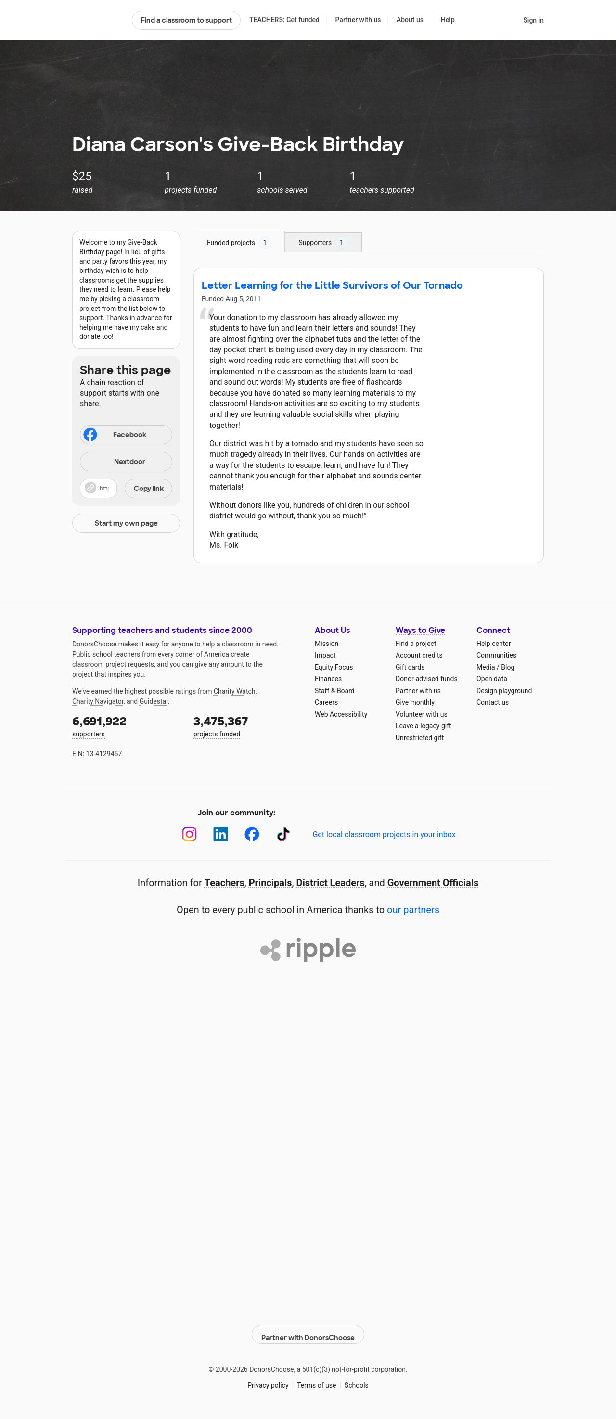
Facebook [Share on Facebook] (114, 435)
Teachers (224, 883)
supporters (126, 725)
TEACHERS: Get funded (284, 20)
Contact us (492, 702)
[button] (126, 488)
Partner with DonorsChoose (308, 1329)
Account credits (419, 655)
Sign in (533, 20)
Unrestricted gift (420, 738)
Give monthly (415, 702)
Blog (507, 667)
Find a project (416, 643)
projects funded (247, 725)
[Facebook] (252, 834)
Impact (325, 655)
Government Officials (433, 883)
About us (410, 20)
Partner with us (358, 20)
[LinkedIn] (220, 834)
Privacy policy (267, 1380)
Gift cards (410, 667)
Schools (357, 1380)
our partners (413, 910)
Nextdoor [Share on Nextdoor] (114, 462)
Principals (270, 883)
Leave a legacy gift (423, 726)
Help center (493, 643)
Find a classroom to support (186, 20)
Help (448, 20)
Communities (496, 655)
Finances (328, 679)
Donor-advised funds (427, 679)
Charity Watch (235, 691)
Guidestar (154, 701)
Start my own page (126, 523)
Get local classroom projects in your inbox (383, 834)
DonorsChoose (98, 20)
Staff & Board (335, 691)
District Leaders (330, 883)
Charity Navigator (98, 701)
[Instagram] (189, 834)
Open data (491, 679)
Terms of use (316, 1380)
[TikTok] (283, 834)
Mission (326, 643)
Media (485, 667)
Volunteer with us (422, 714)
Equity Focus (334, 667)
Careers (326, 702)
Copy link (149, 488)
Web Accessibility (341, 714)
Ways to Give (420, 630)
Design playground (504, 691)
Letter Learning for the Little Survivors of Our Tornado (332, 285)
